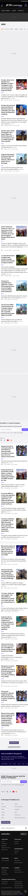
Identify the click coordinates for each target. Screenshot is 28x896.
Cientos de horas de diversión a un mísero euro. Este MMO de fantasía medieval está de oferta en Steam (8, 647)
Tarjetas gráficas (18, 806)
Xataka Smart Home (6, 847)
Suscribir (25, 429)
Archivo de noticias (15, 747)
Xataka (3, 841)
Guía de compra (5, 10)
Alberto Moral (8, 100)
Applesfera (4, 845)
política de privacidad (18, 432)
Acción (14, 10)
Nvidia (3, 815)
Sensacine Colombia (18, 885)
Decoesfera (4, 872)
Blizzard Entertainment (19, 817)
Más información (21, 894)
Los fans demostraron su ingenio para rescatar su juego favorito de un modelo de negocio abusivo (8, 259)
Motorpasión (17, 860)
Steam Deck (17, 815)
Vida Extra (16, 843)
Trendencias (4, 870)
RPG (12, 29)
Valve (21, 29)
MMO (2, 92)
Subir (22, 834)
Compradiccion (5, 874)
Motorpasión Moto (18, 862)
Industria (4, 806)
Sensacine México (18, 883)
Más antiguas (14, 742)
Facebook (4, 440)
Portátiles (16, 809)
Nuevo (25, 6)
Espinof (16, 853)
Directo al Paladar (5, 860)
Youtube (8, 440)
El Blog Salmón (17, 870)
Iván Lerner (7, 299)
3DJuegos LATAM (18, 881)
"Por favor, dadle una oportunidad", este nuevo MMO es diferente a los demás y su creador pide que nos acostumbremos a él (8, 599)
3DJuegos (16, 841)
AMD (3, 817)
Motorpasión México (18, 887)
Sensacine (16, 851)
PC (24, 29)
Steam (16, 29)
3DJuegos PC (14, 5)
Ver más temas (6, 822)
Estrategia (21, 10)
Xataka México (5, 881)
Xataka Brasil (4, 883)
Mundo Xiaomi (5, 849)
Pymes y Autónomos (18, 872)
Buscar (26, 828)
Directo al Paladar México (7, 887)
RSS (11, 440)
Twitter (1, 440)
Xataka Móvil (4, 843)
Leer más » (12, 98)
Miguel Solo (7, 149)
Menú (2, 6)
